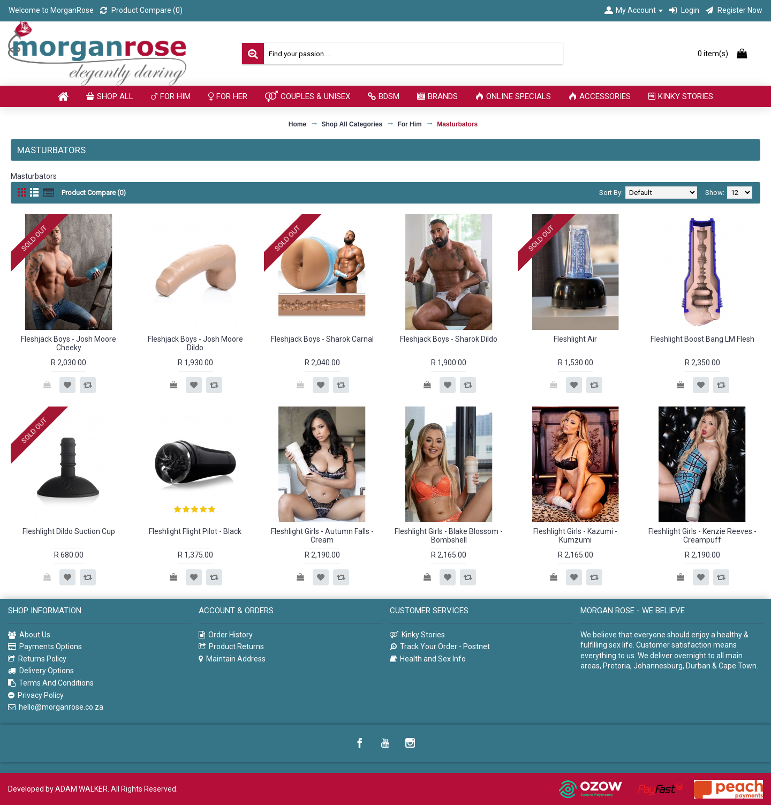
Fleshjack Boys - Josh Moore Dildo (195, 343)
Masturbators (457, 124)
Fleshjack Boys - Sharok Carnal (322, 339)
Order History (226, 635)
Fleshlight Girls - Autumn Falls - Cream (322, 535)
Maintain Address (232, 659)
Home (297, 124)
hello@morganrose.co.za (55, 707)
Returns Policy (37, 659)
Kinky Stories (417, 635)
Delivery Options (41, 670)
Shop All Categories (352, 124)
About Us (29, 635)
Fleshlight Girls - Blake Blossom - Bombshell (449, 535)
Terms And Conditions (51, 683)
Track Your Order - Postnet (440, 646)
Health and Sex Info (428, 659)
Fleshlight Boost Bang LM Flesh (702, 339)
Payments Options (45, 646)
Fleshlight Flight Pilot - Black (195, 531)
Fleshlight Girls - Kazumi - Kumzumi (575, 535)
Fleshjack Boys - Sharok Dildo (448, 339)
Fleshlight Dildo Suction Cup (68, 531)
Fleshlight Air (575, 339)
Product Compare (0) (94, 193)
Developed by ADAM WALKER (58, 789)
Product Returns (231, 646)
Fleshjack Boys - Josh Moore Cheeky (68, 343)
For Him (409, 124)
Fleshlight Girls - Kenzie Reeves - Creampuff (702, 535)
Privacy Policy (36, 695)
